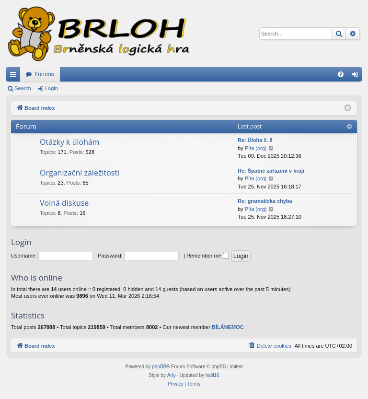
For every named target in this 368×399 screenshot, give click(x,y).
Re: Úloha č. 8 (255, 140)
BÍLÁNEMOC (228, 327)
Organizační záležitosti (79, 172)
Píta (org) (256, 148)
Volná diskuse (64, 203)
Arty (171, 375)
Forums (44, 74)
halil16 (212, 375)
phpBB (159, 366)
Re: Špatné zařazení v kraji (271, 171)
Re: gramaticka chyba (265, 201)
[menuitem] (341, 74)
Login (51, 88)
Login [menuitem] (357, 76)
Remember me (207, 255)
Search (22, 88)
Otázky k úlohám (70, 142)
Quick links (15, 76)
